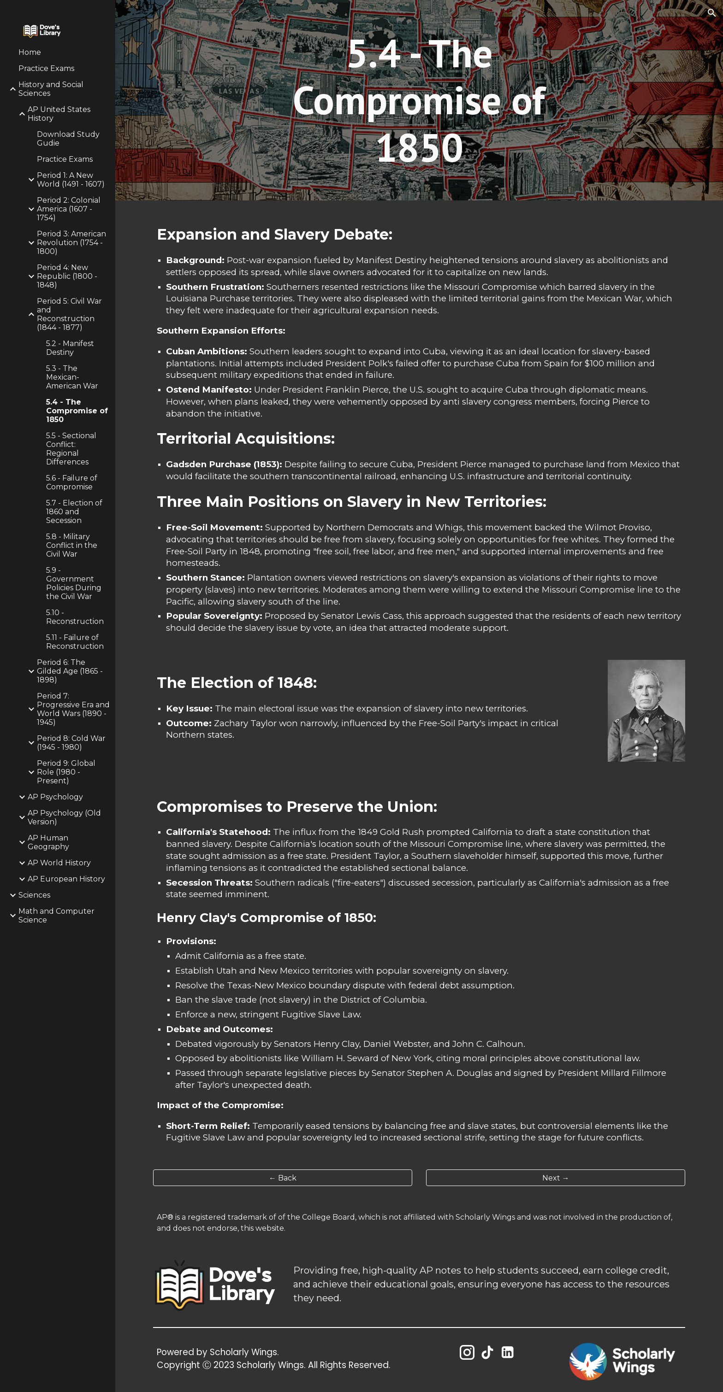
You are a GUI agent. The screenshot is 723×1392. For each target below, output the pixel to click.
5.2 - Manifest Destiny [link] (70, 348)
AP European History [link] (66, 879)
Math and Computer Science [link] (56, 915)
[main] (419, 100)
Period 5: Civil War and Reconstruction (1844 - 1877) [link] (69, 314)
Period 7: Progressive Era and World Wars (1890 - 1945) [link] (73, 709)
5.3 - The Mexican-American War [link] (72, 377)
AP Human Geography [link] (48, 842)
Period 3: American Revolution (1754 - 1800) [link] (71, 242)
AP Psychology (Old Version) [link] (64, 817)
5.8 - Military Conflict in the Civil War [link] (71, 545)
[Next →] (556, 1178)
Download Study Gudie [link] (68, 138)
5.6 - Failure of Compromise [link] (71, 482)
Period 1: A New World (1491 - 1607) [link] (71, 179)
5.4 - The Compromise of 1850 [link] (77, 411)
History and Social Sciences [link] (50, 89)
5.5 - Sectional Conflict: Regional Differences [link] (71, 448)
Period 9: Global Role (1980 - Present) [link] (66, 772)
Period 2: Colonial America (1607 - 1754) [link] (69, 209)
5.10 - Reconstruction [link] (75, 617)
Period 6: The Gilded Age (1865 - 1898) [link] (70, 671)
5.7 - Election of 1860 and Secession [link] (74, 512)
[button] (712, 13)
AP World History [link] (59, 862)
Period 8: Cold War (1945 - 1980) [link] (71, 743)
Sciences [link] (34, 895)
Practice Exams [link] (46, 68)
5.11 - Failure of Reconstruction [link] (75, 642)
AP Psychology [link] (55, 797)
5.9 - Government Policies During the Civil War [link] (73, 583)
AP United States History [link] (59, 114)
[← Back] (283, 1178)
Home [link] (29, 52)
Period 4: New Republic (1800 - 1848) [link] (67, 276)
